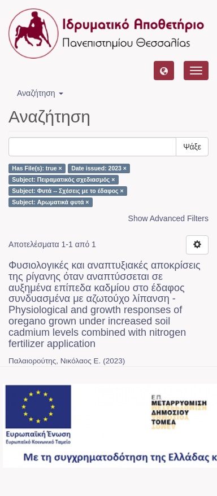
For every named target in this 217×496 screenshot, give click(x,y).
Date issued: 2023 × (99, 168)
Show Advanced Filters (168, 218)
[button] (164, 70)
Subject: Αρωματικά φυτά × (50, 202)
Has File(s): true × (37, 168)
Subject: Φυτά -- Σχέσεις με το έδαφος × (67, 190)
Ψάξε (192, 146)
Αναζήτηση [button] (40, 93)
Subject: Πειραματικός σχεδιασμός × (63, 179)
